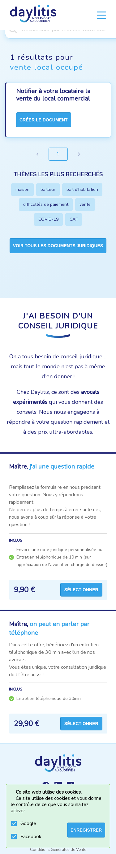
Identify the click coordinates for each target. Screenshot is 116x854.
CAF (74, 219)
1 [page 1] (58, 154)
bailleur (48, 189)
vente (85, 204)
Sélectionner (81, 589)
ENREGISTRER (86, 830)
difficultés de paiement (45, 204)
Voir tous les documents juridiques (58, 245)
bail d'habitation (82, 189)
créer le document (43, 119)
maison (22, 189)
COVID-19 (48, 219)
